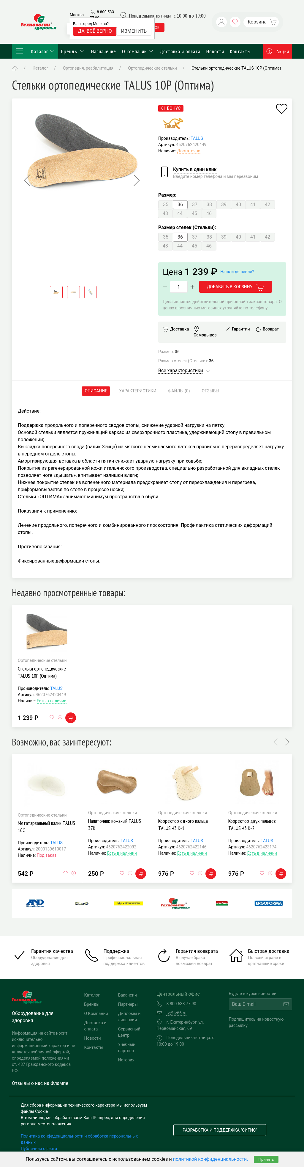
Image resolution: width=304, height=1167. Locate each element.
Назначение (103, 51)
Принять (266, 1159)
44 (180, 213)
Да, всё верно (95, 31)
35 (165, 204)
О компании (138, 51)
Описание (96, 391)
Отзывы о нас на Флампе (40, 1083)
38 (209, 204)
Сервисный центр (129, 1032)
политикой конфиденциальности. (210, 1159)
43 (165, 213)
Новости (215, 51)
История (126, 1060)
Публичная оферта (39, 1148)
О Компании (96, 1013)
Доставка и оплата (180, 51)
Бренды (73, 51)
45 (194, 213)
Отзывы (210, 391)
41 (253, 204)
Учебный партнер (126, 1047)
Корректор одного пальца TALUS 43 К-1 (183, 824)
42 (267, 204)
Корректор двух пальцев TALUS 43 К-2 (252, 824)
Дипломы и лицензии (129, 1016)
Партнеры (128, 1004)
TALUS (197, 138)
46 (209, 213)
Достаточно (188, 150)
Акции (277, 51)
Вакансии (127, 995)
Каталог (35, 51)
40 (238, 204)
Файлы (179, 391)
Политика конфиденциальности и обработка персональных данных (79, 1139)
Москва (77, 14)
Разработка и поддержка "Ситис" (220, 1130)
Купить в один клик (195, 169)
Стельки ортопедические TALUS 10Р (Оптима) (42, 672)
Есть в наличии (51, 700)
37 (194, 204)
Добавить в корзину (235, 287)
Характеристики (137, 391)
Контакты (240, 51)
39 (224, 204)
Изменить (134, 31)
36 (180, 204)
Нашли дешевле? (237, 271)
